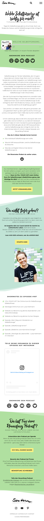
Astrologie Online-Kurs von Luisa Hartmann (20, 307)
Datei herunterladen (12, 51)
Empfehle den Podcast (11, 480)
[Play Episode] (3, 46)
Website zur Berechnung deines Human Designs (22, 316)
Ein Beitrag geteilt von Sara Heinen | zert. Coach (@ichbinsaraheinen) (25, 392)
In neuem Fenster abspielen (29, 51)
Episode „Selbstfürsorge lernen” (16, 325)
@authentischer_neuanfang (24, 484)
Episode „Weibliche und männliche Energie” (20, 329)
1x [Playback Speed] (10, 46)
